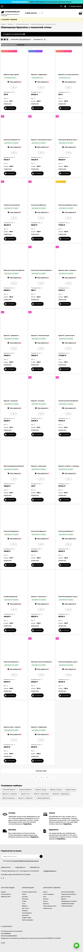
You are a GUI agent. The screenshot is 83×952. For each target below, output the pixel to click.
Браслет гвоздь (41, 789)
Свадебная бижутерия (67, 903)
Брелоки (63, 899)
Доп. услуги (25, 908)
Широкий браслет (25, 789)
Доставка (25, 896)
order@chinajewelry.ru (50, 871)
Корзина (3, 892)
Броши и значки (66, 896)
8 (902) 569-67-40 (34, 867)
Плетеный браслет (8, 789)
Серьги (45, 892)
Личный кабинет (6, 894)
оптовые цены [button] (7, 103)
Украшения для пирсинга (68, 894)
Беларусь (25, 910)
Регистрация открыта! (20, 2)
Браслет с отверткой (25, 798)
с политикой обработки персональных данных (24, 861)
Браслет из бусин (56, 789)
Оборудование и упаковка (69, 901)
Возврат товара (26, 917)
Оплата (24, 894)
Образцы (24, 906)
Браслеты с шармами (9, 794)
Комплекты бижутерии (68, 892)
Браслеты (11, 24)
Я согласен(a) (19, 861)
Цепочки (45, 899)
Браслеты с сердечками (61, 794)
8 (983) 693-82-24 (20, 867)
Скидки (24, 901)
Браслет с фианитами (41, 794)
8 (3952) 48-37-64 (31, 13)
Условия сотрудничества (29, 892)
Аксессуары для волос (49, 906)
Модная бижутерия (67, 906)
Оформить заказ (5, 896)
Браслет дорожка (8, 798)
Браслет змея (70, 789)
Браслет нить (25, 794)
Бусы (44, 896)
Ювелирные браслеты (22, 24)
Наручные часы (47, 908)
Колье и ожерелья (48, 894)
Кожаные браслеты (43, 798)
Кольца (45, 901)
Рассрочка (25, 899)
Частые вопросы (27, 913)
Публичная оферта (27, 920)
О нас (23, 903)
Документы (25, 915)
